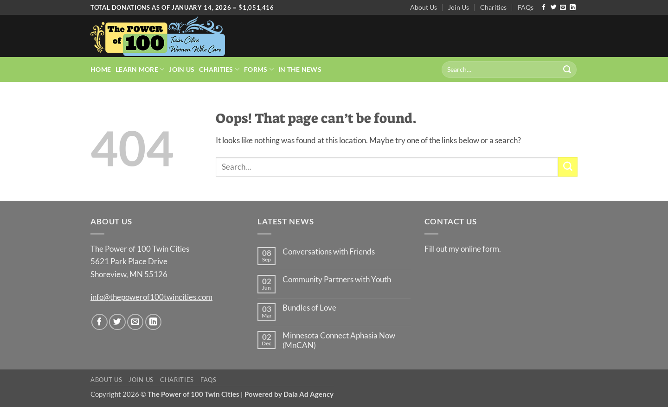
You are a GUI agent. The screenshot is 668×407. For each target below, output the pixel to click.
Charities (493, 7)
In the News (299, 69)
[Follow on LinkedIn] (573, 7)
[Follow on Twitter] (554, 7)
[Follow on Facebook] (544, 7)
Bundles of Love (309, 307)
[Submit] (567, 69)
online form (480, 249)
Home (100, 69)
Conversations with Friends (329, 251)
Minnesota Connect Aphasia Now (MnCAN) (339, 340)
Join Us (458, 7)
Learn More (140, 69)
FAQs (525, 7)
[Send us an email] (563, 7)
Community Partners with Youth (337, 279)
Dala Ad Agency (308, 394)
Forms (259, 69)
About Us (423, 7)
